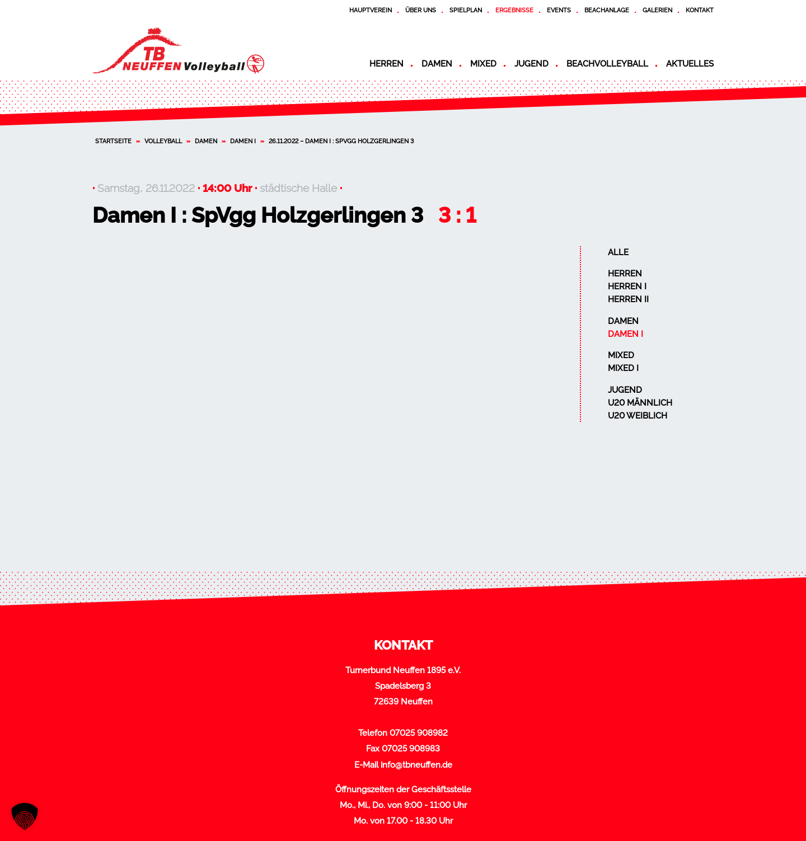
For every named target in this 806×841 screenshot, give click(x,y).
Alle (618, 252)
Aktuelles (690, 64)
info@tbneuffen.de (416, 765)
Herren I (627, 286)
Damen (436, 64)
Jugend (531, 64)
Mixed (483, 64)
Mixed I (623, 368)
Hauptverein (370, 10)
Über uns (420, 10)
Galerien (657, 10)
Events (559, 10)
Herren (386, 64)
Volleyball (163, 141)
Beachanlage (606, 10)
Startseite (113, 141)
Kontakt (700, 10)
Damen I (243, 141)
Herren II (628, 299)
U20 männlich (640, 403)
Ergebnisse (514, 10)
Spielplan (465, 10)
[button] (24, 816)
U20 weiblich (637, 416)
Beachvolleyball (607, 64)
